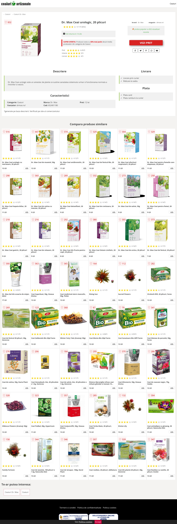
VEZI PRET (146, 42)
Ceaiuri (173, 3)
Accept (98, 522)
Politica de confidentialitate (89, 507)
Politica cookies (109, 507)
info (26, 168)
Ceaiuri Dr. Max (19, 14)
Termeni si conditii (68, 507)
